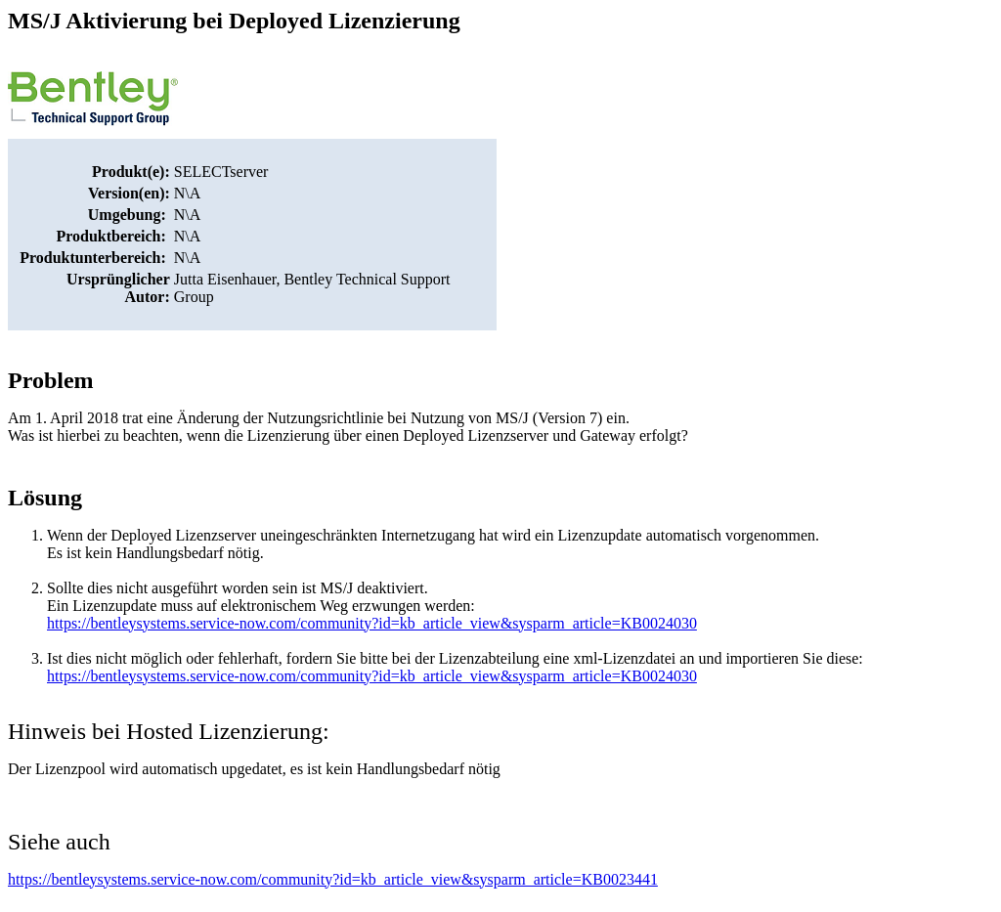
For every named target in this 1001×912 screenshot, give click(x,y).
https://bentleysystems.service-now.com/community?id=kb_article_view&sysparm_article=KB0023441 (333, 879)
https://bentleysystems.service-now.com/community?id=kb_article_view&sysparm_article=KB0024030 (372, 623)
